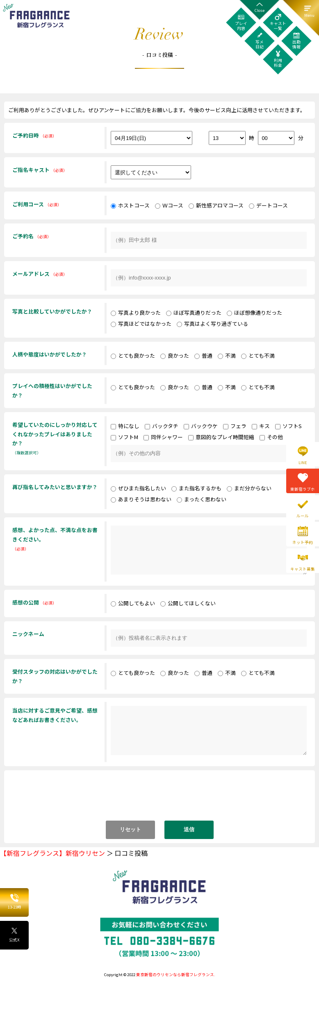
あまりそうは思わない (141, 499)
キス (261, 426)
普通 (203, 355)
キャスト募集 (302, 569)
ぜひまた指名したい (138, 488)
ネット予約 (302, 542)
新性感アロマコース (216, 205)
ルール (302, 516)
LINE (302, 462)
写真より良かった (136, 312)
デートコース (268, 205)
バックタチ (161, 426)
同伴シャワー (163, 437)
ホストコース (130, 205)
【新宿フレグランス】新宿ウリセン (52, 853)
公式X (14, 935)
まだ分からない (249, 488)
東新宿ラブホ (302, 489)
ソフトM (124, 437)
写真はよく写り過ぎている (212, 323)
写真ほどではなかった (141, 323)
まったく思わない (201, 499)
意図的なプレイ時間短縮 (221, 437)
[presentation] (160, 799)
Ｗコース (169, 205)
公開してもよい (133, 603)
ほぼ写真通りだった (193, 312)
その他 (271, 437)
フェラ (234, 426)
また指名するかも (196, 488)
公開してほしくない (188, 603)
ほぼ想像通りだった (254, 312)
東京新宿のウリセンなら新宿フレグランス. (175, 974)
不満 (227, 355)
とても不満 (258, 355)
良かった (174, 355)
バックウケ (201, 426)
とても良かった (133, 355)
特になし (125, 426)
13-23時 (14, 902)
